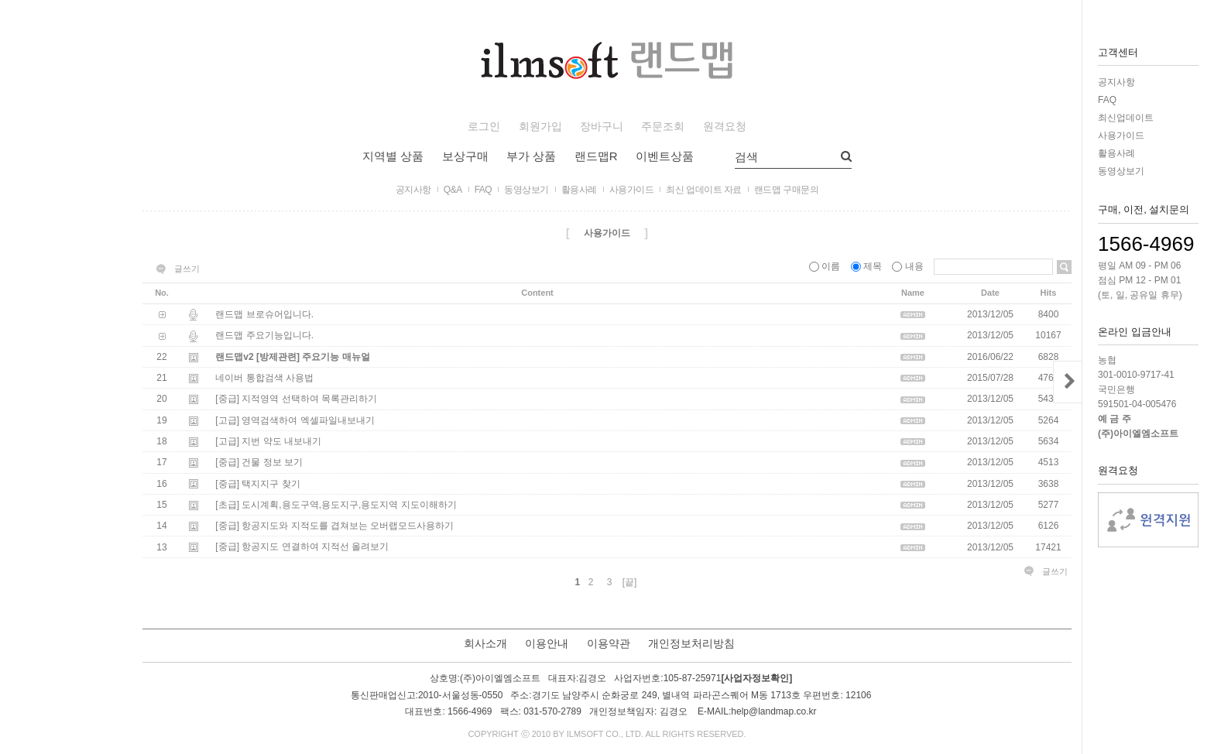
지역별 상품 (393, 156)
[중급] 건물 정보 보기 (259, 463)
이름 (826, 266)
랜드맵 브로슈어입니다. (264, 314)
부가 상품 (531, 156)
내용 (909, 266)
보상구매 (465, 156)
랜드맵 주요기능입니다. (264, 336)
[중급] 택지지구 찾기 (257, 483)
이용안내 (546, 643)
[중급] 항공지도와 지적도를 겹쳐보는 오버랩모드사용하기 (334, 525)
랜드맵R (596, 156)
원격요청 (724, 126)
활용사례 (1116, 153)
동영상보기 (1121, 171)
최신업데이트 (1126, 117)
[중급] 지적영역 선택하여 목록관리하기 (296, 399)
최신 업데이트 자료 (704, 189)
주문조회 (662, 126)
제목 (868, 266)
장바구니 (601, 126)
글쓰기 (187, 268)
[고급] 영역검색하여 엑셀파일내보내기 (294, 420)
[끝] (629, 582)
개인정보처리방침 (691, 643)
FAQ (1107, 99)
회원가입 (540, 126)
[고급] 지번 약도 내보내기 (268, 441)
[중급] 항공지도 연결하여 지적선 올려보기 (302, 547)
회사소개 (485, 643)
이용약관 (608, 643)
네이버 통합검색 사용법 (264, 377)
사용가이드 (1121, 135)
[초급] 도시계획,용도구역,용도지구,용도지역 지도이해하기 (335, 504)
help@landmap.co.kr (773, 711)
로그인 (484, 126)
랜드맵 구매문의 (786, 189)
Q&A (453, 189)
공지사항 (1116, 82)
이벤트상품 (665, 156)
